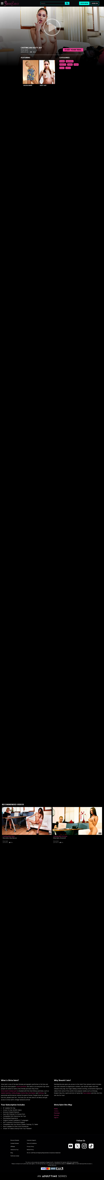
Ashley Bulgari (16, 1093)
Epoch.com (20, 1163)
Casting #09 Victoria (60, 836)
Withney (41, 1093)
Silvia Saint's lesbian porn (9, 1091)
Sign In (95, 3)
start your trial (73, 50)
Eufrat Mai (24, 1093)
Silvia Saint (27, 85)
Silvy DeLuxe (13, 838)
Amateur (70, 64)
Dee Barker (31, 1093)
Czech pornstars (21, 1086)
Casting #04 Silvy (9, 836)
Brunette (62, 61)
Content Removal (52, 1165)
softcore (68, 67)
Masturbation (69, 61)
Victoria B (63, 838)
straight (76, 64)
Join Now (84, 3)
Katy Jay (43, 85)
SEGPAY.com (70, 1163)
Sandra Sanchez (6, 1093)
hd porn (62, 67)
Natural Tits (63, 64)
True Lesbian (87, 1093)
